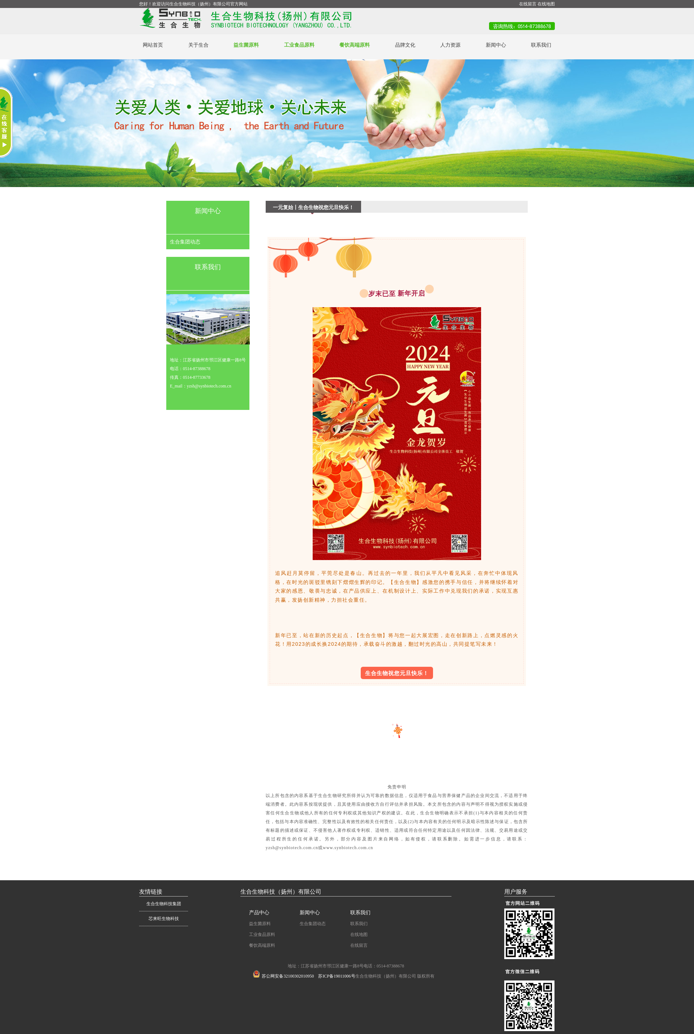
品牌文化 (405, 45)
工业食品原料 (299, 45)
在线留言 (527, 4)
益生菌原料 (246, 45)
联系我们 (541, 45)
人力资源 (450, 45)
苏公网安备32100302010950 (283, 976)
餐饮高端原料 (354, 45)
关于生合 (198, 45)
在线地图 (546, 4)
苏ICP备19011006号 (336, 976)
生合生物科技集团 (163, 903)
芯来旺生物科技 (164, 918)
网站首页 (153, 45)
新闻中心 (496, 45)
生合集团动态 (185, 242)
